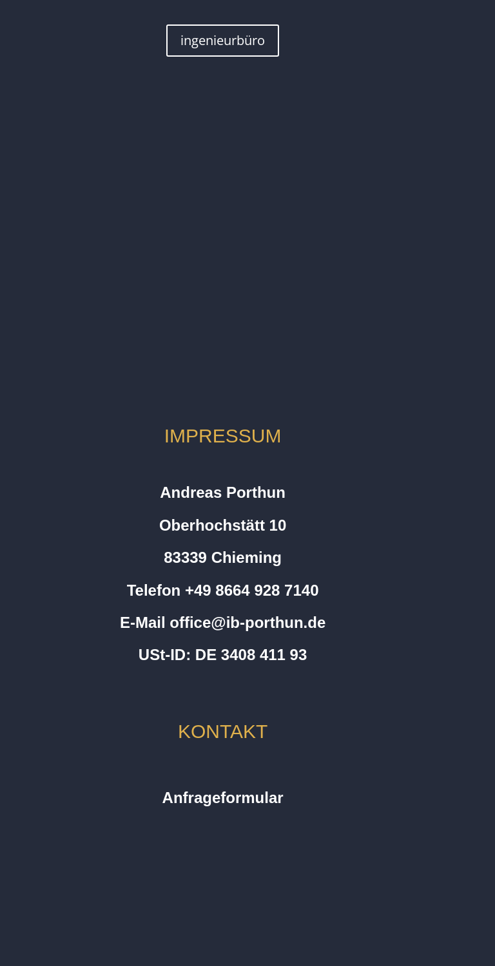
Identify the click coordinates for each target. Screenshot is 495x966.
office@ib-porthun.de (247, 622)
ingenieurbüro (222, 40)
